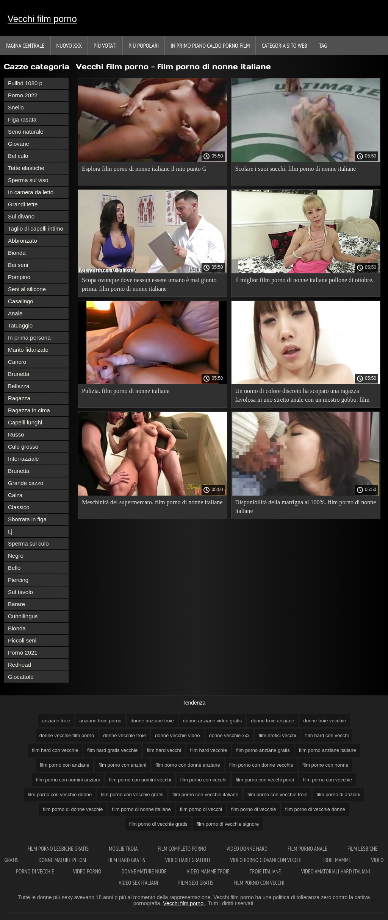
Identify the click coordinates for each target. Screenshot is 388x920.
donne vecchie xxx (229, 735)
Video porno (88, 871)
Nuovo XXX (69, 45)
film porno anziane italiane (327, 750)
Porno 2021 (23, 652)
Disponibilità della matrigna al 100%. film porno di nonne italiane (305, 506)
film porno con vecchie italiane (205, 794)
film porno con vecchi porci (265, 780)
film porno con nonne (325, 765)
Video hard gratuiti (188, 860)
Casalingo (20, 301)
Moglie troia (124, 848)
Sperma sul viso (28, 180)
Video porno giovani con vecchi (266, 860)
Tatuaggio (20, 325)
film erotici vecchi (277, 735)
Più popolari (143, 45)
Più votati (105, 45)
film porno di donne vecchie (73, 809)
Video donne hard (248, 848)
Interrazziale (23, 458)
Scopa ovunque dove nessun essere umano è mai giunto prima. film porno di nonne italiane (149, 284)
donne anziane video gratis (212, 721)
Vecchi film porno (42, 19)
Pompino (19, 277)
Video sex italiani (139, 882)
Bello (14, 567)
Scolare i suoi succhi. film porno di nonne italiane (295, 168)
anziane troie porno (100, 721)
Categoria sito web (284, 45)
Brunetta (19, 374)
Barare (16, 604)
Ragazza (19, 398)
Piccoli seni (22, 640)
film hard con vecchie (55, 750)
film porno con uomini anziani (68, 780)
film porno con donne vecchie (261, 765)
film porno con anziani (122, 765)
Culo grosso (23, 446)
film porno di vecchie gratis (158, 824)
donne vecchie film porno (66, 735)
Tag (323, 45)
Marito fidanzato (28, 349)
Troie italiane (266, 871)
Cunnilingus (23, 616)
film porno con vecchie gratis (132, 794)
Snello (16, 107)
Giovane (18, 143)
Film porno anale (308, 848)
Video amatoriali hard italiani (335, 871)
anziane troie (56, 721)
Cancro (17, 362)
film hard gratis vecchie (112, 750)
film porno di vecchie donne (315, 809)
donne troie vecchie (324, 721)
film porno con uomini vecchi (140, 780)
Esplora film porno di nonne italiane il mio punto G (144, 168)
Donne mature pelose (64, 860)
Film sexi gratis (196, 882)
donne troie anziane (272, 721)
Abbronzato (22, 240)
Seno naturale (25, 131)
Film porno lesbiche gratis (58, 848)
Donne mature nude (144, 871)
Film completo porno (182, 848)
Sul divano (21, 216)
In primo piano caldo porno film (210, 45)
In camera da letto (30, 192)
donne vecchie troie (124, 735)
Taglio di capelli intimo (35, 228)
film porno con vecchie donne (60, 794)
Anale (15, 313)
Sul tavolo (20, 592)
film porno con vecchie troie (277, 794)
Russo (16, 434)
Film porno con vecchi (259, 882)
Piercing (18, 580)
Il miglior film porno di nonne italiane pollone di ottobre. (304, 280)
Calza (15, 495)
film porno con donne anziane (187, 765)
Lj (10, 531)
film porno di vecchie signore (228, 824)
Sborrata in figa (27, 519)
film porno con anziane (64, 765)
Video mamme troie (209, 871)
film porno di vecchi (201, 809)
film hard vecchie (208, 750)
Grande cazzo (25, 483)
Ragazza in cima (29, 410)
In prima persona (29, 337)
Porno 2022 (23, 95)
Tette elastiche (26, 168)
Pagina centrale (25, 45)
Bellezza (19, 386)
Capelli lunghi (25, 422)
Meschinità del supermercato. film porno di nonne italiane (152, 502)
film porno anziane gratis (263, 750)
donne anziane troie (152, 721)
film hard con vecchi (327, 735)
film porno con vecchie (327, 780)
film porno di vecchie (253, 809)
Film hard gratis (127, 860)
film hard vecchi (164, 750)
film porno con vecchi (203, 780)
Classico (19, 507)
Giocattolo (21, 677)
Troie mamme (337, 860)
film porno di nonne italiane (141, 809)
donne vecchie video (177, 735)
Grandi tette (23, 204)
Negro (15, 555)
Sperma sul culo (28, 543)
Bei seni (18, 265)
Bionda (17, 252)
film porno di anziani (338, 794)
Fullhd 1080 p (25, 83)
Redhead (19, 664)
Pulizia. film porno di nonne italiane (125, 391)
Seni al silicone (27, 289)
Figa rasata (22, 119)
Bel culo (18, 156)
